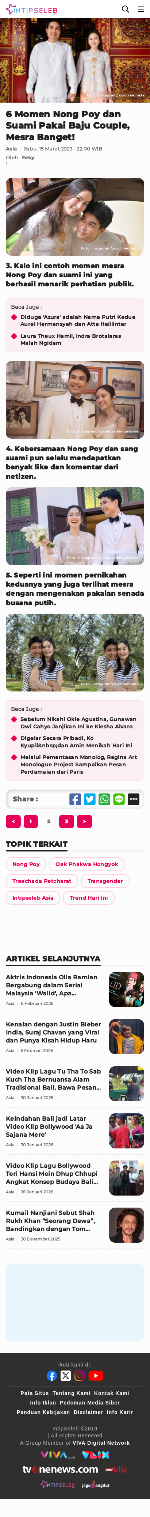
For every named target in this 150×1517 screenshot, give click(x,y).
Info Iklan (43, 1403)
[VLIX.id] (95, 1455)
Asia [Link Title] (11, 149)
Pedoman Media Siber (90, 1403)
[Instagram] (79, 1376)
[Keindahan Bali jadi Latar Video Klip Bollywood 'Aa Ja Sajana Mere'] (75, 1134)
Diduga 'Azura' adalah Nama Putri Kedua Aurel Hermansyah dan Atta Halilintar (77, 321)
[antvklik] (116, 1469)
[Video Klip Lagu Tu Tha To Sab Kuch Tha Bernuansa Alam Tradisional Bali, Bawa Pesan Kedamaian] (75, 1087)
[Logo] (30, 9)
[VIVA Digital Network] (101, 1443)
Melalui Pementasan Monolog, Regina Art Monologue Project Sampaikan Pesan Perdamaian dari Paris (78, 764)
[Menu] (141, 9)
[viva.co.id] (58, 1455)
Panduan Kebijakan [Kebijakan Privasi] (43, 1412)
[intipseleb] (57, 1484)
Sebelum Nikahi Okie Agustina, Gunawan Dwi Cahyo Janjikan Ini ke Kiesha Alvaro (78, 723)
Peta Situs (35, 1393)
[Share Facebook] (75, 799)
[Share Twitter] (90, 799)
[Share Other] (133, 799)
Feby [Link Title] (28, 157)
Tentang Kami (72, 1393)
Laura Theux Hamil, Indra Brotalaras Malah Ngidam (70, 340)
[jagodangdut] (96, 1484)
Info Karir (120, 1412)
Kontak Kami (112, 1393)
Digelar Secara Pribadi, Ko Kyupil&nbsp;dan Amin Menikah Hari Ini (76, 742)
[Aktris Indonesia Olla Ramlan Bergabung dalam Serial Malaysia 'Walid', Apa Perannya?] (75, 992)
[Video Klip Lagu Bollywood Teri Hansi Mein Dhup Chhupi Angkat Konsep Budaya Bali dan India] (75, 1181)
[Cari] (125, 9)
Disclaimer (88, 1412)
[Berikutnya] (13, 821)
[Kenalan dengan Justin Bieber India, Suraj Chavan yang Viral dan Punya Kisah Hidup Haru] (75, 1039)
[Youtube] (95, 1376)
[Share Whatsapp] (104, 799)
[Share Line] (119, 799)
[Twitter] (66, 1376)
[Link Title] (26, 864)
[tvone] (60, 1469)
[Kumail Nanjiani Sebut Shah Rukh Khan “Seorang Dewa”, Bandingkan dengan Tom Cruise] (75, 1228)
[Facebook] (52, 1376)
